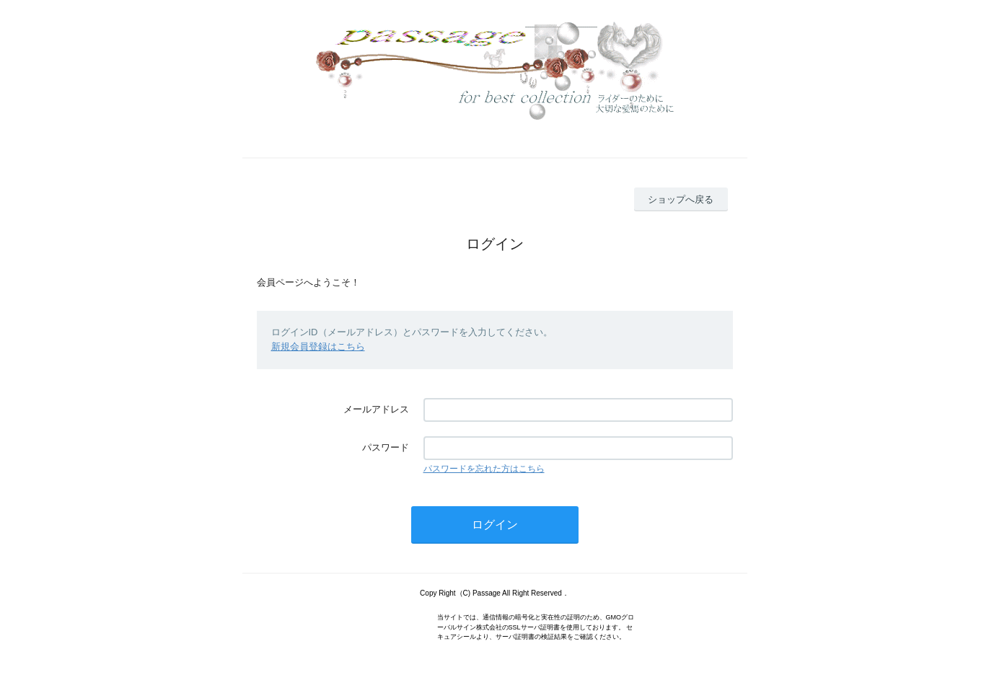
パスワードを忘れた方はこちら (484, 469)
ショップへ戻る (680, 199)
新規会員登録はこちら (318, 346)
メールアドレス (376, 409)
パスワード (385, 447)
